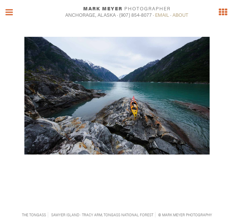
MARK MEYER (127, 8)
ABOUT (180, 14)
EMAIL (162, 14)
